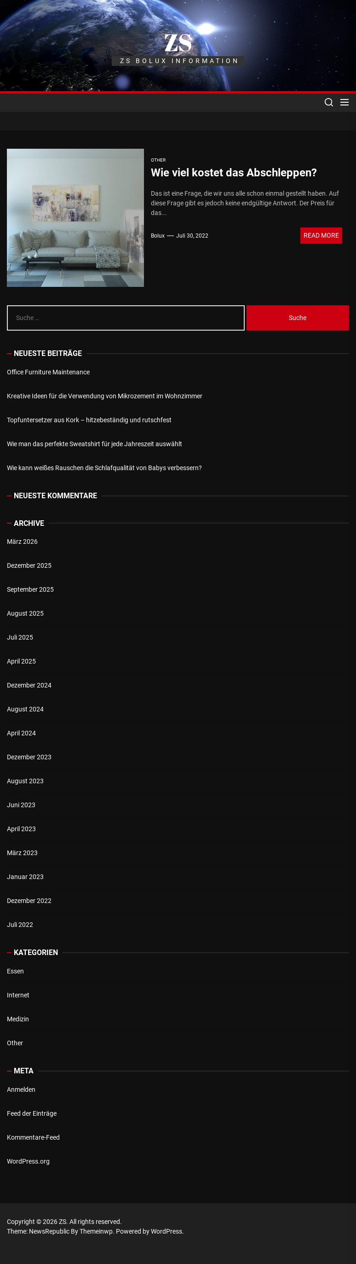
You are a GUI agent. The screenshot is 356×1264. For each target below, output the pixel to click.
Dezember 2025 (29, 565)
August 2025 (25, 613)
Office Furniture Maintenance (48, 372)
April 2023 (21, 829)
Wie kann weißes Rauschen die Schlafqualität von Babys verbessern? (104, 468)
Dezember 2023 (29, 757)
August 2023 (25, 781)
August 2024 (25, 709)
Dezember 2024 (29, 685)
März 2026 (22, 541)
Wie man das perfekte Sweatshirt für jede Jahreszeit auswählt (94, 444)
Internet (18, 995)
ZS (178, 42)
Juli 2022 (20, 924)
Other (15, 1043)
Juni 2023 (21, 805)
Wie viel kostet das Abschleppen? (234, 172)
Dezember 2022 (29, 900)
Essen (15, 971)
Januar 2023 (25, 876)
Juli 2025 (20, 637)
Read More (321, 235)
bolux (158, 236)
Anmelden (21, 1089)
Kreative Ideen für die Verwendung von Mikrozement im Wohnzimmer (104, 396)
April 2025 (21, 661)
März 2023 (22, 852)
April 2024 (21, 733)
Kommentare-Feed (33, 1137)
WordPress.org (28, 1161)
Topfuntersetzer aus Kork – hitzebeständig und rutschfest (89, 420)
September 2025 (30, 589)
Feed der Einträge (32, 1113)
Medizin (18, 1019)
